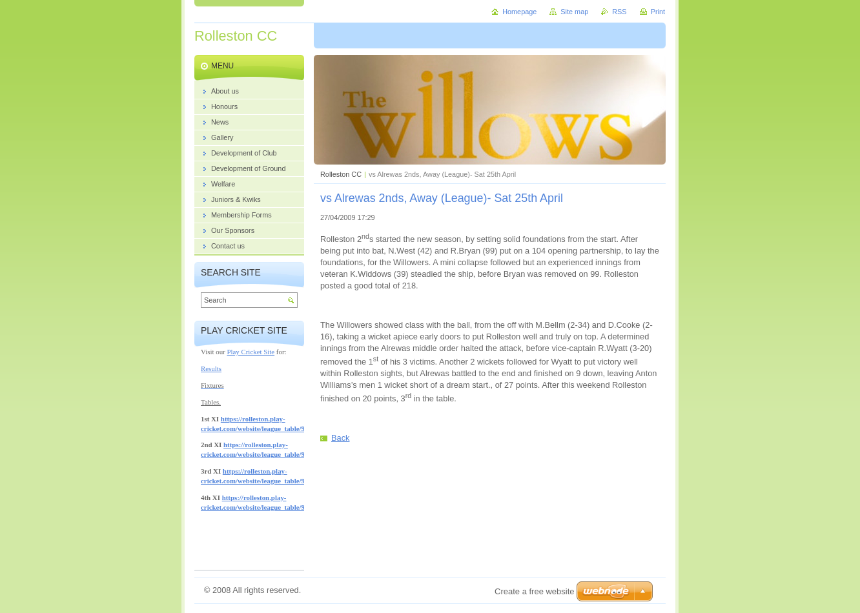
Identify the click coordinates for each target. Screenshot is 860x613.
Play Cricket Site (250, 352)
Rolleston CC (341, 174)
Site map (574, 11)
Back (340, 438)
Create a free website (535, 591)
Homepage (519, 11)
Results (211, 368)
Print (658, 11)
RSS (619, 11)
